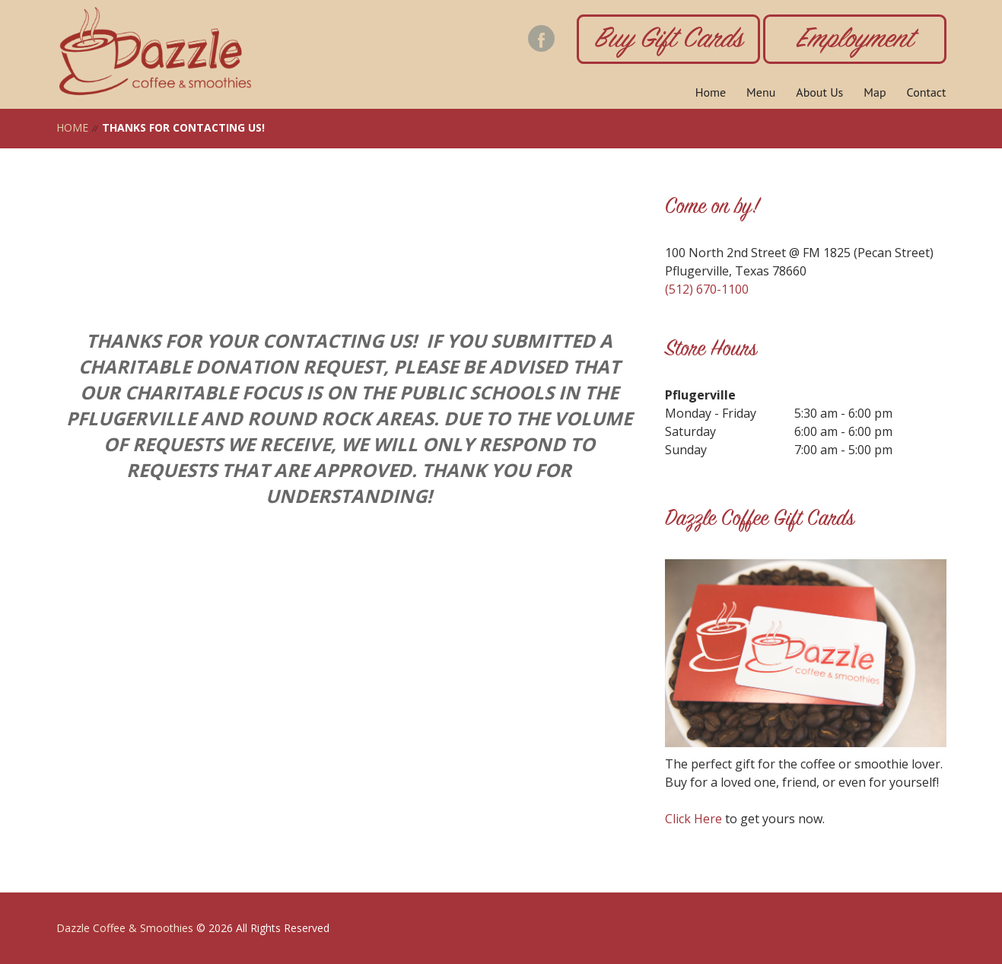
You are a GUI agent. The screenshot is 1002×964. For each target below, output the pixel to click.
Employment (855, 41)
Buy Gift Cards (668, 41)
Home (710, 92)
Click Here (693, 818)
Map (875, 92)
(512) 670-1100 (707, 289)
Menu (760, 92)
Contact (926, 92)
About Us (819, 92)
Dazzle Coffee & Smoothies (124, 928)
